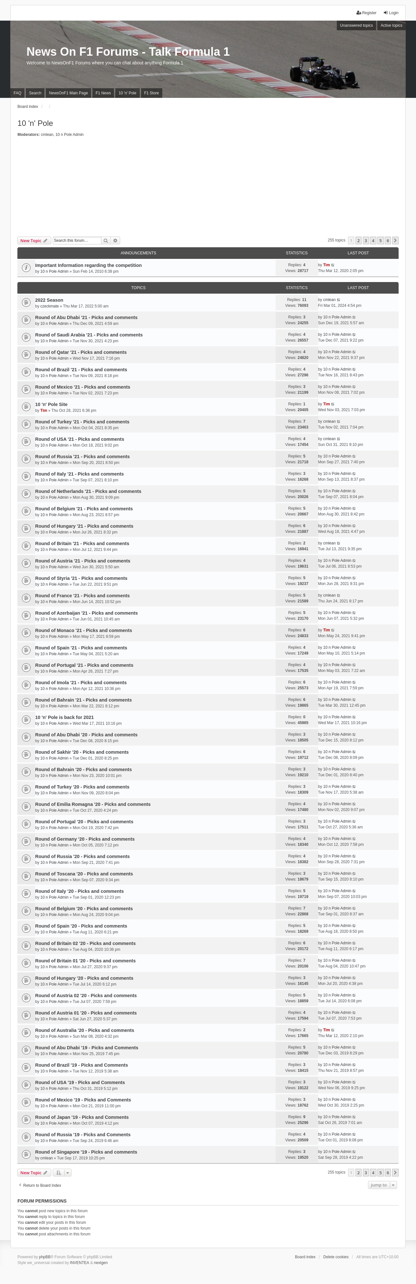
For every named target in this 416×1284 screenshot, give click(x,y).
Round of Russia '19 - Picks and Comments (82, 1134)
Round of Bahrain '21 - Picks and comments (83, 700)
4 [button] (373, 240)
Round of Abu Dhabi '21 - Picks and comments (86, 317)
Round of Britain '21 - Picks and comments (82, 543)
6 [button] (388, 240)
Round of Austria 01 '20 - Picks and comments (86, 1012)
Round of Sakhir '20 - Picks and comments (82, 752)
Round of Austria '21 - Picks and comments (82, 560)
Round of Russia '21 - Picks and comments (82, 456)
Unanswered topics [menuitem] (356, 25)
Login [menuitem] (390, 12)
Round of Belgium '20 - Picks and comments (84, 908)
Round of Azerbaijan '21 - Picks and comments (86, 613)
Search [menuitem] (35, 93)
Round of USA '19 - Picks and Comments (80, 1082)
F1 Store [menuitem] (151, 93)
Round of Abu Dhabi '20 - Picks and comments (86, 734)
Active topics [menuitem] (391, 25)
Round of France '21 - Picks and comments (82, 595)
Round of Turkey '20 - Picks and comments (82, 786)
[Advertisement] (207, 188)
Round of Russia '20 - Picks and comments (82, 856)
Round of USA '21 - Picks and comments (79, 439)
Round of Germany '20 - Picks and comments (85, 839)
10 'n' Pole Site (51, 404)
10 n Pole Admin (69, 134)
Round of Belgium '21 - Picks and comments (84, 508)
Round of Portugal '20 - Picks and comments (84, 821)
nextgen (101, 1262)
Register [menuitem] (366, 12)
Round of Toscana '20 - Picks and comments (84, 873)
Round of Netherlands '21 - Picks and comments (88, 491)
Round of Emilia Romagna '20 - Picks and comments (92, 804)
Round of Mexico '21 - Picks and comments (82, 387)
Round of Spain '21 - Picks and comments (81, 647)
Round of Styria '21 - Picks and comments (81, 578)
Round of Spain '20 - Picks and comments (81, 926)
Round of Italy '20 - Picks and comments (79, 891)
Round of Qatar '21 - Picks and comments (81, 352)
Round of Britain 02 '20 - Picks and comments (85, 943)
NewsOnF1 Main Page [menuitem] (68, 93)
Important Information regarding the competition (88, 265)
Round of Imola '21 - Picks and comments (81, 682)
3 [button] (366, 240)
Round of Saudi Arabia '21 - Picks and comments (89, 334)
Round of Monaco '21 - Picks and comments (83, 630)
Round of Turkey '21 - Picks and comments (82, 421)
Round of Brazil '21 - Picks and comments (81, 369)
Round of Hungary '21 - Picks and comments (84, 526)
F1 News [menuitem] (103, 93)
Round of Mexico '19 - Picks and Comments (83, 1099)
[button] (395, 240)
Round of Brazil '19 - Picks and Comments (81, 1065)
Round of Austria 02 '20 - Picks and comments (86, 995)
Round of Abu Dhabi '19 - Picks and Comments (86, 1047)
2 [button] (358, 240)
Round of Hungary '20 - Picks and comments (84, 978)
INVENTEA (79, 1262)
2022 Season (49, 300)
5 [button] (380, 240)
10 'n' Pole (35, 123)
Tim (326, 265)
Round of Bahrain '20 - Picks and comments (83, 769)
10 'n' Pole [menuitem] (127, 93)
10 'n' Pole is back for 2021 (64, 717)
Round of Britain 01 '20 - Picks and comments (85, 960)
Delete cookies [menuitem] (336, 1257)
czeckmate (49, 306)
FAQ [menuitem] (17, 93)
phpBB (45, 1257)
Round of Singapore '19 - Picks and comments (86, 1152)
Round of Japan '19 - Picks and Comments (82, 1117)
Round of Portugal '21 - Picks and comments (84, 665)
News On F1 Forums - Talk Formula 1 (128, 51)
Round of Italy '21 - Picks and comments (79, 474)
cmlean (47, 134)
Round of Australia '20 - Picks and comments (84, 1030)
